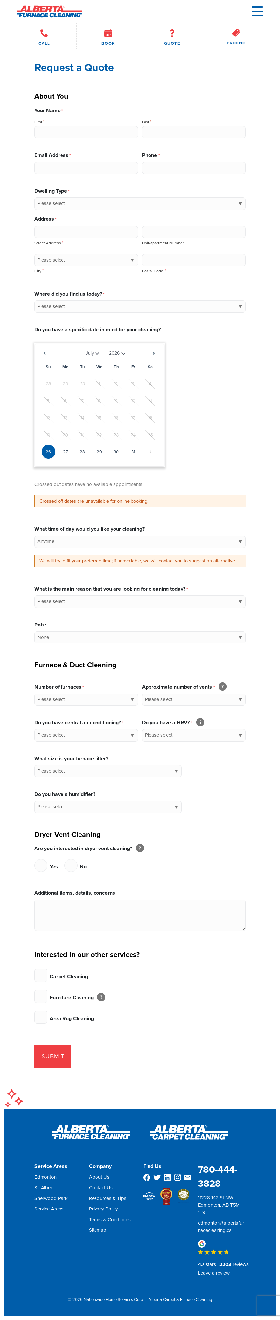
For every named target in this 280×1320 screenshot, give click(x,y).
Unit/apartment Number (163, 243)
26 (48, 452)
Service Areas (48, 1208)
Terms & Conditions (110, 1219)
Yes (54, 866)
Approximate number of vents (182, 687)
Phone (151, 155)
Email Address (52, 155)
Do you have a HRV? (171, 722)
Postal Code (154, 271)
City (39, 271)
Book (108, 36)
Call (44, 36)
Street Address (48, 243)
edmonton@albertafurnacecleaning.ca (221, 1226)
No (83, 866)
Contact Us (101, 1187)
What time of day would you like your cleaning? (89, 529)
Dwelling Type (52, 191)
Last (145, 122)
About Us (99, 1176)
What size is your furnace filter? (71, 758)
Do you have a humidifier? (64, 794)
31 (133, 452)
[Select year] (118, 353)
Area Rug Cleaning (72, 1018)
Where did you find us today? (69, 294)
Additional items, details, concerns (74, 893)
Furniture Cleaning (76, 997)
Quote (172, 36)
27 (65, 452)
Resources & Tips (107, 1198)
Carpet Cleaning (69, 976)
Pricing (236, 36)
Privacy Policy (103, 1208)
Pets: (40, 624)
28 (82, 452)
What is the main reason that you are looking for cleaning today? (111, 588)
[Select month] (86, 353)
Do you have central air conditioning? (79, 722)
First (38, 122)
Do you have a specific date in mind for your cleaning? (97, 329)
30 (116, 452)
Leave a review (214, 1273)
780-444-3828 (217, 1176)
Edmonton (45, 1176)
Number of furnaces (59, 687)
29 (99, 452)
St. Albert (44, 1187)
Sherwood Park (51, 1198)
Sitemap (97, 1230)
